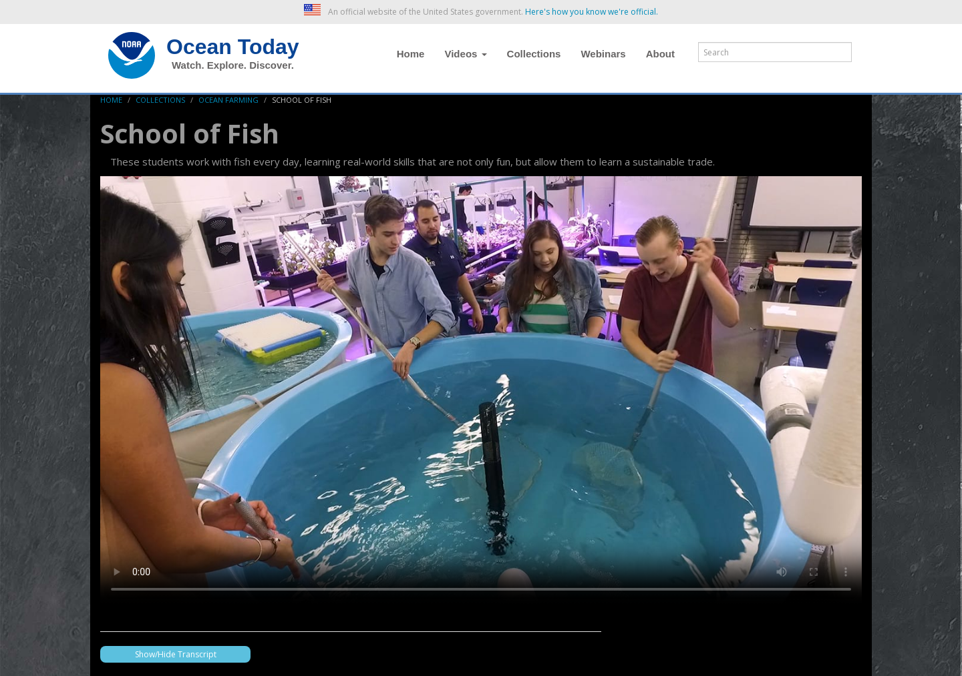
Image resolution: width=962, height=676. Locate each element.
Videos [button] (465, 53)
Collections (534, 53)
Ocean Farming (228, 100)
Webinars (603, 53)
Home (411, 53)
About (660, 53)
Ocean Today (232, 47)
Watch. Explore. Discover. (233, 65)
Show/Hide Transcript (175, 654)
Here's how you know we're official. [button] (591, 11)
